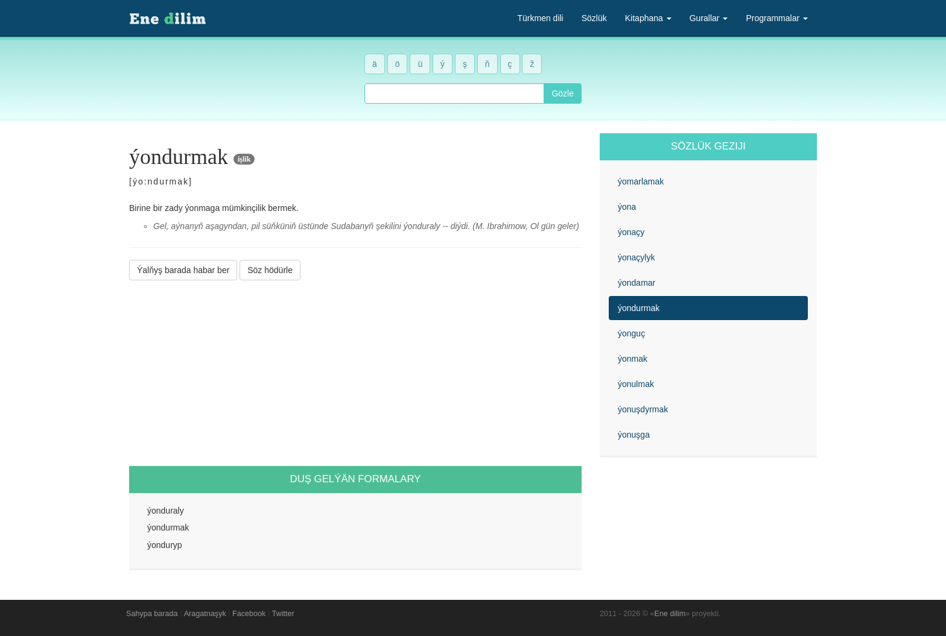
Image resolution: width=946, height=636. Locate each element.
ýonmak (632, 359)
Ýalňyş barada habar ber (183, 270)
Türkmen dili (540, 18)
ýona (627, 207)
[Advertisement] (355, 373)
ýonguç (631, 333)
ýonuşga (634, 434)
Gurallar (709, 18)
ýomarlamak (641, 181)
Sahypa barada (151, 613)
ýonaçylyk (636, 257)
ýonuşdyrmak (643, 409)
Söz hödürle (270, 270)
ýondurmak (638, 308)
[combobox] (454, 93)
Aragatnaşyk (205, 613)
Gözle (562, 93)
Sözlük (594, 18)
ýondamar (636, 283)
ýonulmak (636, 384)
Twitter (283, 613)
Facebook (248, 613)
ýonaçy (631, 232)
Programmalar (777, 18)
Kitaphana (648, 18)
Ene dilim (670, 613)
